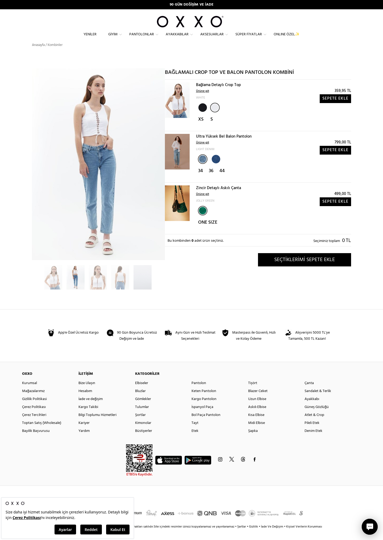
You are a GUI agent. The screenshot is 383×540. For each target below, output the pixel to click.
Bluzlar (140, 400)
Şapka (253, 440)
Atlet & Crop (314, 424)
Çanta (309, 392)
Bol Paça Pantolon (206, 424)
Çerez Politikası (34, 416)
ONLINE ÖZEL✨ (286, 39)
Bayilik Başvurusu (36, 440)
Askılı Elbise (257, 416)
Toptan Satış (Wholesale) (41, 432)
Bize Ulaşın (86, 392)
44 (222, 180)
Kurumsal (29, 392)
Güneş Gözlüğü (317, 416)
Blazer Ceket (258, 400)
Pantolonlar (141, 39)
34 (200, 180)
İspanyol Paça (202, 416)
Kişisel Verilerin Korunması (304, 536)
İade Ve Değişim (272, 536)
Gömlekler (143, 408)
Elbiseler (141, 392)
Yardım (84, 440)
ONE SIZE (207, 232)
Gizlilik (254, 536)
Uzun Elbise (257, 408)
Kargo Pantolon (204, 408)
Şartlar (242, 536)
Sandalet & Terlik (318, 400)
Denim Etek (313, 440)
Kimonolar (143, 432)
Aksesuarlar (212, 39)
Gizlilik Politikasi (34, 408)
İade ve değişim (90, 408)
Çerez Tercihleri (34, 424)
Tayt (195, 432)
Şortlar (140, 424)
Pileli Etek (312, 432)
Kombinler (55, 54)
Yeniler (90, 39)
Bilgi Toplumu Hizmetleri (97, 424)
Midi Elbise (256, 432)
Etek (195, 440)
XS (200, 129)
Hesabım (85, 400)
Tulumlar (142, 416)
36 (211, 180)
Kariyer (84, 432)
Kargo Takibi (88, 416)
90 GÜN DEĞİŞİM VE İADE (192, 5)
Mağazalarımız (33, 400)
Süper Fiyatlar (248, 39)
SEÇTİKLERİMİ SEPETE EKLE (304, 269)
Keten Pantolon (204, 400)
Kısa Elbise (256, 424)
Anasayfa (38, 54)
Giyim (113, 39)
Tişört (252, 392)
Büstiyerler (143, 440)
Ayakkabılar (177, 39)
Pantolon (199, 392)
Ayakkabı (312, 408)
